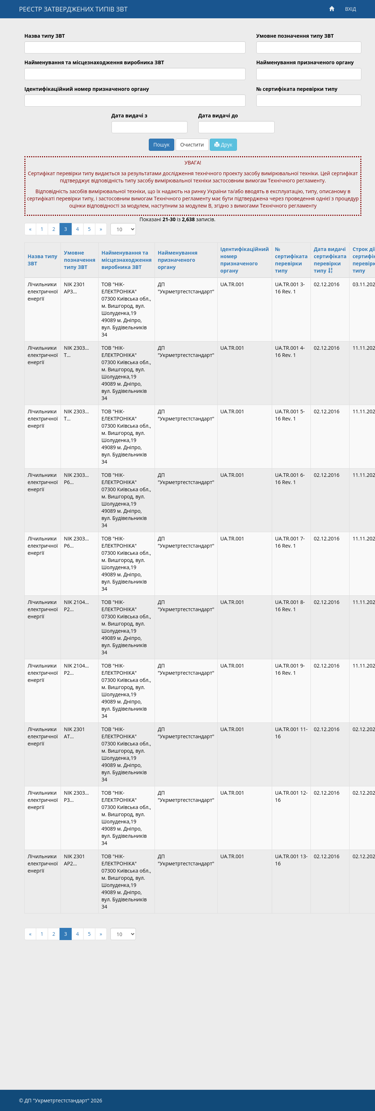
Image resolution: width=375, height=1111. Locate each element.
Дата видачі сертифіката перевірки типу (330, 260)
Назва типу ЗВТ (44, 35)
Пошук (161, 144)
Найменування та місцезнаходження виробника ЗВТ (94, 62)
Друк (223, 144)
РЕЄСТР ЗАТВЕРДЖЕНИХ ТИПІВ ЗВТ (73, 9)
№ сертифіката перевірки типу (297, 88)
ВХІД (350, 8)
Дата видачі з (129, 115)
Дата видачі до (218, 115)
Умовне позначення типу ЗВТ (295, 35)
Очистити (192, 144)
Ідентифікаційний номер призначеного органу (86, 88)
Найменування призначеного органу (305, 62)
